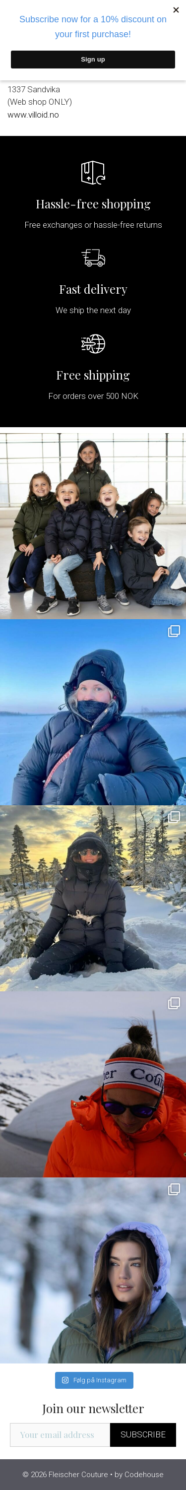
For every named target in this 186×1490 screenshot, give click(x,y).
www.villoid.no (33, 115)
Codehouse (144, 1474)
